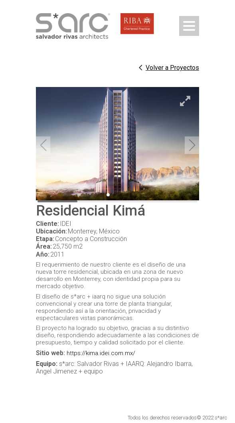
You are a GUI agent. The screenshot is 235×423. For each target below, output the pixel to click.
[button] (192, 145)
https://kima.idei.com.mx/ (101, 353)
